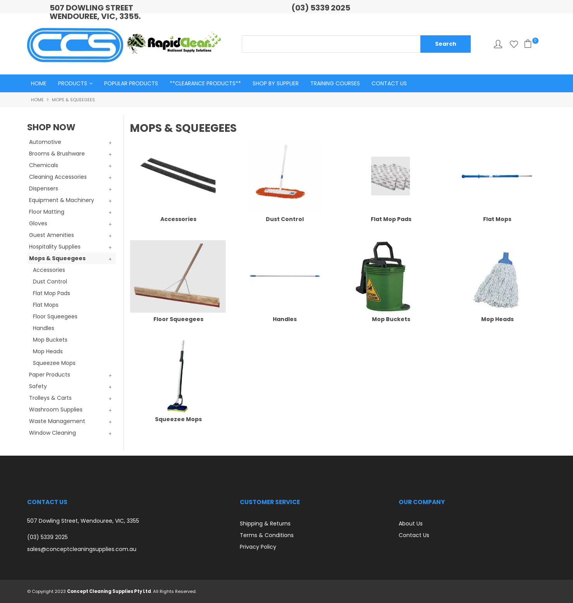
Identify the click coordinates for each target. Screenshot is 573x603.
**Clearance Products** (205, 83)
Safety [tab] (38, 386)
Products (72, 83)
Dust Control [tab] (50, 281)
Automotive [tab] (45, 142)
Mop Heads (497, 319)
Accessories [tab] (49, 270)
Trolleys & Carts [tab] (50, 398)
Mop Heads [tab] (48, 351)
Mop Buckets (391, 319)
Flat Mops (497, 219)
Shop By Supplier (276, 83)
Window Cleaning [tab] (52, 433)
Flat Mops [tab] (46, 305)
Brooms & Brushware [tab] (57, 153)
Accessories (178, 219)
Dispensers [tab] (43, 188)
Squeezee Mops (178, 419)
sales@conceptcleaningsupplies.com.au (81, 549)
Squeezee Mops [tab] (54, 363)
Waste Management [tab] (57, 421)
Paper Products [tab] (49, 374)
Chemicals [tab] (43, 165)
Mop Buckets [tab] (50, 340)
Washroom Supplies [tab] (56, 409)
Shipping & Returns (265, 523)
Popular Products (131, 83)
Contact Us (389, 83)
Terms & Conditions (267, 535)
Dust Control (285, 219)
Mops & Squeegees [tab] (57, 258)
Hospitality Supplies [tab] (55, 247)
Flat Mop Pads (391, 219)
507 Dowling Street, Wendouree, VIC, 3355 (83, 521)
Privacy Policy (258, 547)
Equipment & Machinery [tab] (61, 200)
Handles (285, 319)
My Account (498, 44)
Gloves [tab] (38, 223)
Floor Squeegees (178, 319)
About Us (411, 523)
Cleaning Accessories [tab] (58, 177)
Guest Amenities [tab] (51, 235)
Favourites (514, 44)
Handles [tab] (43, 328)
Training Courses (335, 83)
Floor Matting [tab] (46, 212)
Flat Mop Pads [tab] (51, 293)
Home (38, 83)
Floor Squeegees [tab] (55, 316)
